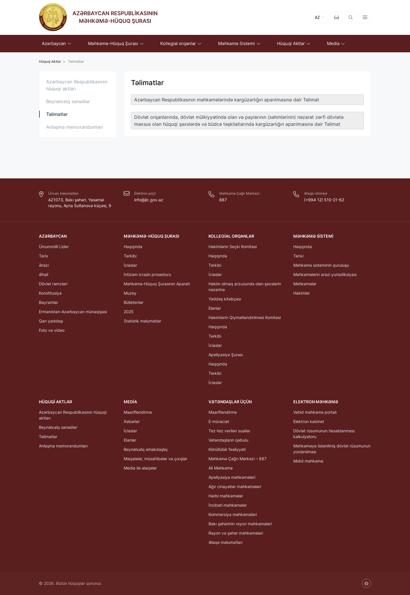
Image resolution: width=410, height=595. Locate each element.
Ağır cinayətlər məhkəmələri (234, 486)
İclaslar (130, 265)
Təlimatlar (57, 114)
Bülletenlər (133, 302)
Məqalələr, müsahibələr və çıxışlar (155, 458)
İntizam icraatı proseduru (147, 274)
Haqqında (133, 246)
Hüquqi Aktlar (50, 61)
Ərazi (44, 265)
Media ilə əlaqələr (140, 467)
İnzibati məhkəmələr (227, 505)
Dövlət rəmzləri (53, 283)
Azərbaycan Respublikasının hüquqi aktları (76, 85)
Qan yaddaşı (51, 320)
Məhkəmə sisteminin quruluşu (321, 265)
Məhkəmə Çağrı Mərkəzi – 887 (237, 458)
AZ (317, 17)
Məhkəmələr (305, 283)
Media (130, 401)
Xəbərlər (132, 421)
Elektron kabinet (308, 421)
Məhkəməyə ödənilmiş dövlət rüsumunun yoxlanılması (332, 448)
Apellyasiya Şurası (225, 354)
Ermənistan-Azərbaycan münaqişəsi (73, 311)
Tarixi (298, 255)
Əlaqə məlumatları (225, 542)
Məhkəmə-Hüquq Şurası (151, 236)
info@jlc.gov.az (148, 199)
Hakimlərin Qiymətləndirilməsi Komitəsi (244, 317)
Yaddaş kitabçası (224, 298)
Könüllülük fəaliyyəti (227, 449)
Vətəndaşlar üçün (230, 401)
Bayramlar (48, 302)
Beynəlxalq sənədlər (68, 101)
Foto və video (51, 330)
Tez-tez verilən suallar (229, 430)
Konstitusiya (50, 293)
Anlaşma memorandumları (74, 127)
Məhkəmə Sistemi (313, 236)
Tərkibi (130, 255)
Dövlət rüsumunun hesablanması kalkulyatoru (324, 433)
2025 (129, 311)
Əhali (43, 274)
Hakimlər (301, 293)
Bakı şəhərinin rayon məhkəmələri (240, 523)
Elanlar (214, 308)
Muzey (130, 293)
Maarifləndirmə (138, 412)
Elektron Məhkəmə (315, 401)
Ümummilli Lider (54, 246)
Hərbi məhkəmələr (225, 495)
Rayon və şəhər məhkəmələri (235, 533)
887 (223, 199)
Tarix (43, 255)
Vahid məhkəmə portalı (315, 412)
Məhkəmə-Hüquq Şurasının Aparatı (157, 283)
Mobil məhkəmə (308, 460)
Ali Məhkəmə (220, 467)
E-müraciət (218, 421)
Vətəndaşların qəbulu (228, 440)
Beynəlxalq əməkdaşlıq (146, 449)
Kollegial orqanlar (231, 236)
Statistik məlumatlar (142, 320)
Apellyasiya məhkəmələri (231, 477)
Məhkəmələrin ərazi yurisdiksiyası (325, 274)
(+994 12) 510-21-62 (324, 199)
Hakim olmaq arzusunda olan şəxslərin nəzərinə (244, 286)
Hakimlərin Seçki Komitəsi (232, 246)
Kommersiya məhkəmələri (232, 514)
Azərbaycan (53, 236)
